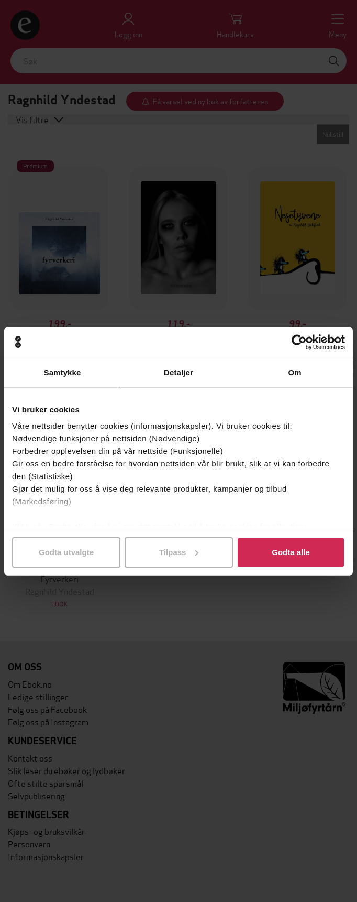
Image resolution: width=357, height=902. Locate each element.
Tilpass (178, 552)
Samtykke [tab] (62, 372)
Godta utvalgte (66, 552)
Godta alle (291, 552)
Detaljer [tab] (178, 372)
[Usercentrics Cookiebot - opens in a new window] (299, 342)
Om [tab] (294, 372)
